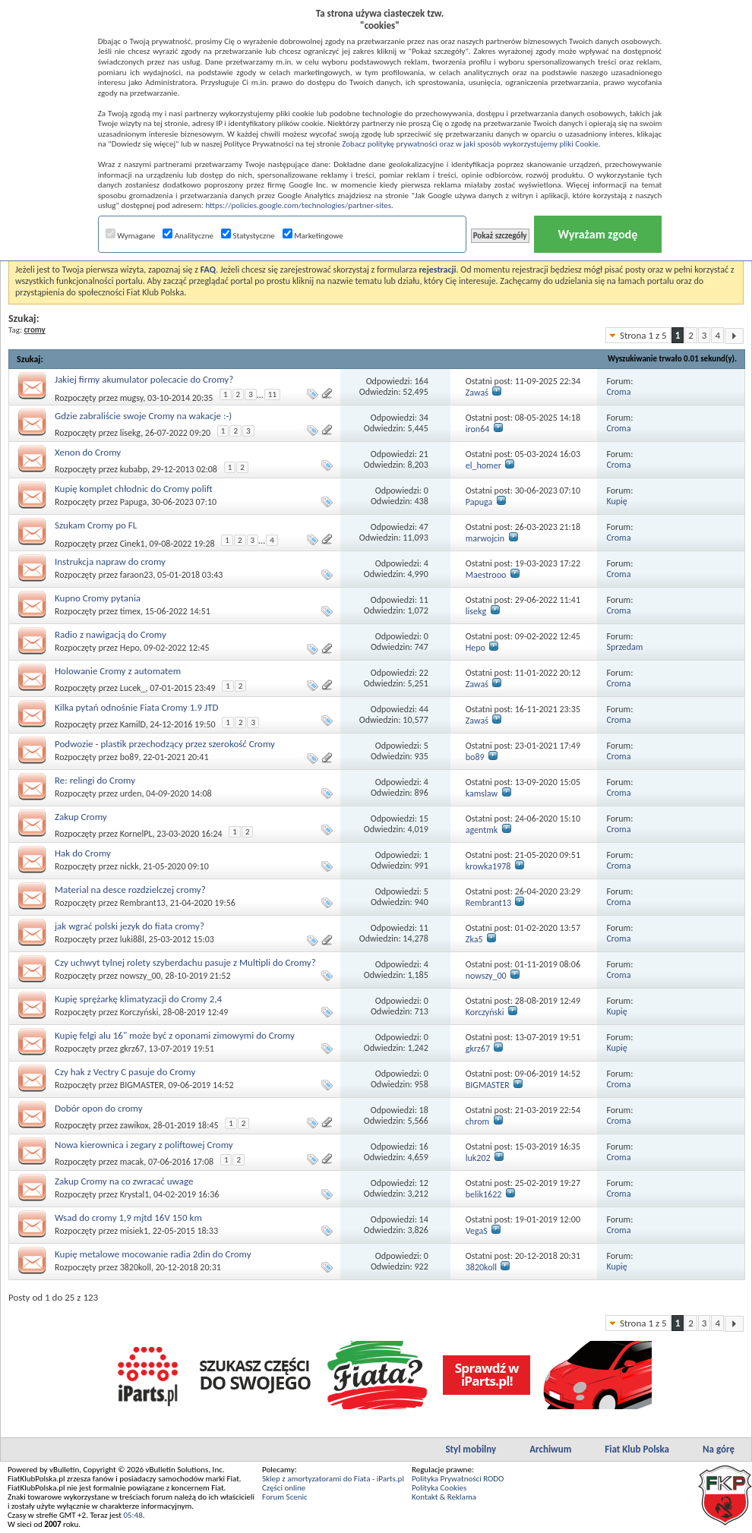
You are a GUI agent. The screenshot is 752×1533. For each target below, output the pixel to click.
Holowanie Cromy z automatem (118, 671)
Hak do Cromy (83, 853)
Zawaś (477, 392)
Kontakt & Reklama (444, 1497)
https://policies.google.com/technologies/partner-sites (298, 205)
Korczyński (139, 1012)
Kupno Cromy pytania (98, 598)
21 (423, 454)
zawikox (134, 1125)
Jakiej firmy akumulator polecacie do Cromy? (144, 379)
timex (130, 611)
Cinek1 (132, 543)
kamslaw (482, 793)
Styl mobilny (470, 1449)
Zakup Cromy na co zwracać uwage (124, 1181)
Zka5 (474, 939)
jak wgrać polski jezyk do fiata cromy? (129, 926)
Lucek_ (133, 688)
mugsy (132, 398)
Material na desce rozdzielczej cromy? (130, 889)
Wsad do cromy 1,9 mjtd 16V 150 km (128, 1217)
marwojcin (485, 538)
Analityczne (188, 236)
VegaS (477, 1230)
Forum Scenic (285, 1497)
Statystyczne (248, 236)
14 (423, 1219)
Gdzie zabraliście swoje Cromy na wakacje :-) (143, 415)
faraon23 (136, 574)
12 (423, 1183)
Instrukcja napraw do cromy (110, 561)
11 (272, 394)
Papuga (133, 502)
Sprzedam (624, 647)
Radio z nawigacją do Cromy (110, 634)
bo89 (129, 757)
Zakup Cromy (81, 816)
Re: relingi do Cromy (95, 780)
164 (421, 381)
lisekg (130, 432)
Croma (618, 391)
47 (423, 527)
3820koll (135, 1267)
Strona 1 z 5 (643, 335)
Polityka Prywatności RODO (458, 1479)
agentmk (482, 830)
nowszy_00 (140, 975)
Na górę (719, 1449)
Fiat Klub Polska (637, 1449)
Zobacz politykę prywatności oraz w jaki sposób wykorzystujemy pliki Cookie (470, 144)
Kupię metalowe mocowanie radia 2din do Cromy (153, 1254)
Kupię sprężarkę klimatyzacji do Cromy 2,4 (138, 999)
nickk (129, 866)
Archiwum (550, 1449)
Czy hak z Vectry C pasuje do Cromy (125, 1071)
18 (423, 1110)
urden (131, 793)
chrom (477, 1121)
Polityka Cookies (439, 1488)
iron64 (478, 429)
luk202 (478, 1158)
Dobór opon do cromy (99, 1108)
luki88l (132, 939)
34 (423, 417)
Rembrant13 (143, 902)
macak (132, 1161)
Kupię (616, 501)
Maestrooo (486, 574)
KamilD (133, 724)
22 (423, 672)
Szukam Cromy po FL (96, 525)
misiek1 (134, 1230)
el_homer (483, 465)
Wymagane (131, 236)
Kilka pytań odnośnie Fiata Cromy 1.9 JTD (137, 707)
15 (423, 818)
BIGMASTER (142, 1085)
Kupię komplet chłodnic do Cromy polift (134, 488)
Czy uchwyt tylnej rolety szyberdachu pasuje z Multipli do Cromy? (185, 962)
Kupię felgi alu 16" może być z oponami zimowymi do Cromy (175, 1035)
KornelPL (136, 833)
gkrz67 (132, 1048)
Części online (283, 1488)
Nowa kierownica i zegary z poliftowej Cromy (144, 1144)
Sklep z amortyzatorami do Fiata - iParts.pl (333, 1479)
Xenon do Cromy (88, 452)
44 (423, 709)
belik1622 (484, 1194)
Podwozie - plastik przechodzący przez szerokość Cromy (165, 743)
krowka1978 (488, 866)
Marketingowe (313, 236)
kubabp (133, 469)
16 (423, 1146)
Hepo (130, 647)
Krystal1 (135, 1194)
